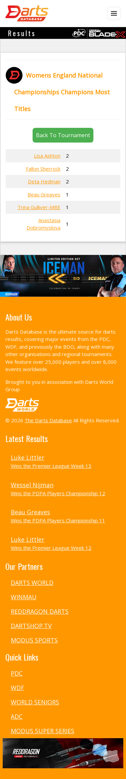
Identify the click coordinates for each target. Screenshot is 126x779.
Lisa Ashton (47, 155)
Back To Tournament (63, 135)
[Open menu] (114, 13)
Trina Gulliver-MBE (38, 207)
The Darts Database (48, 420)
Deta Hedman (44, 181)
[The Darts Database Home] (26, 13)
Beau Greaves (44, 194)
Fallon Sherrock (43, 168)
